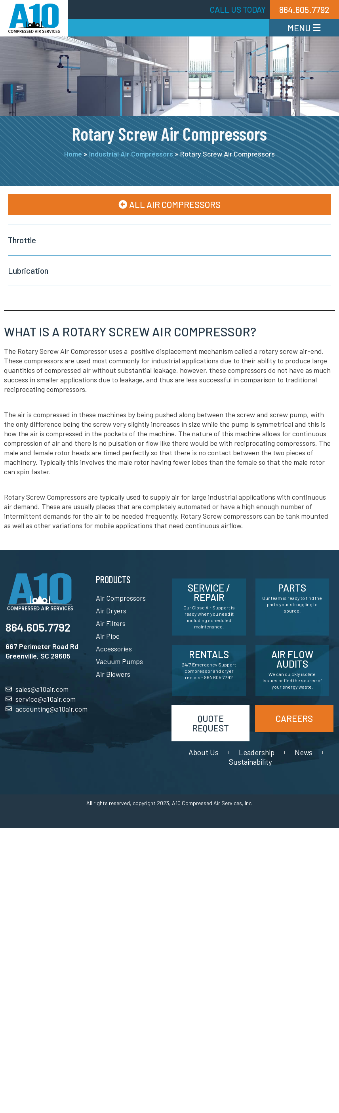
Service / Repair (209, 592)
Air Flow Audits (292, 659)
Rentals (209, 654)
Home (73, 153)
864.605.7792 (38, 627)
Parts (292, 588)
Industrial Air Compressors (131, 153)
